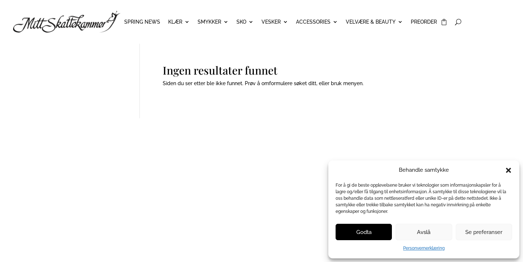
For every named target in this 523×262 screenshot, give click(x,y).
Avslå (423, 232)
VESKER (271, 22)
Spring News (142, 22)
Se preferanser (483, 232)
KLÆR (175, 22)
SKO (241, 22)
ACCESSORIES (313, 22)
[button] (508, 170)
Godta (364, 232)
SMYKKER (209, 22)
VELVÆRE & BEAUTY (371, 22)
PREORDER (424, 22)
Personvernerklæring (424, 248)
